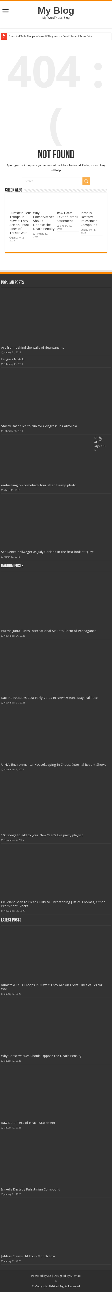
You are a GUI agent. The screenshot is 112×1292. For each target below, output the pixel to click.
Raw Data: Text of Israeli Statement (67, 217)
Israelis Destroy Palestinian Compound (89, 219)
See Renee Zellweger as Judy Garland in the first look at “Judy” (47, 552)
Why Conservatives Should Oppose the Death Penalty (41, 1056)
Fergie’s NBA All (13, 359)
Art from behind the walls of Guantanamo (33, 348)
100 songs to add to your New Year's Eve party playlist (42, 835)
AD (49, 1275)
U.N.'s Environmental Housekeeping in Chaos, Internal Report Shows (53, 765)
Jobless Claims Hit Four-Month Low (28, 1256)
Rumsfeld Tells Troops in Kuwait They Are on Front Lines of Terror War (50, 36)
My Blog (56, 10)
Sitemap (75, 1275)
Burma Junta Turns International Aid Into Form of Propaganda (48, 631)
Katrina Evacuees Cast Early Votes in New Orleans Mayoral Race (49, 698)
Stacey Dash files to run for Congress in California (39, 426)
